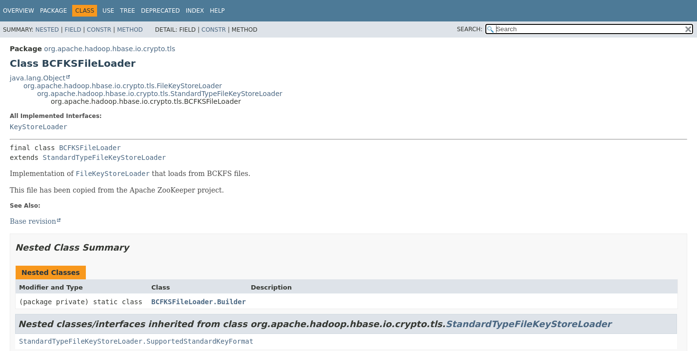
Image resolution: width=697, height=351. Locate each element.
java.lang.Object (37, 78)
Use (108, 10)
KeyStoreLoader (38, 127)
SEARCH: (470, 29)
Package (53, 10)
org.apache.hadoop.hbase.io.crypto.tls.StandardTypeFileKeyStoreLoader (159, 94)
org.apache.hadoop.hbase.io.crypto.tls (109, 49)
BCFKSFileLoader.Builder (198, 302)
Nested (47, 29)
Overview (18, 10)
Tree (127, 10)
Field (72, 29)
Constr (99, 29)
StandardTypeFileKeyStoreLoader (104, 157)
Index (195, 10)
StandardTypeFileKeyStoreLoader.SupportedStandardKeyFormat (136, 341)
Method (130, 29)
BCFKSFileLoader (89, 148)
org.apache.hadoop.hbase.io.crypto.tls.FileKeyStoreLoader (122, 86)
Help (217, 10)
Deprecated (160, 10)
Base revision (33, 221)
